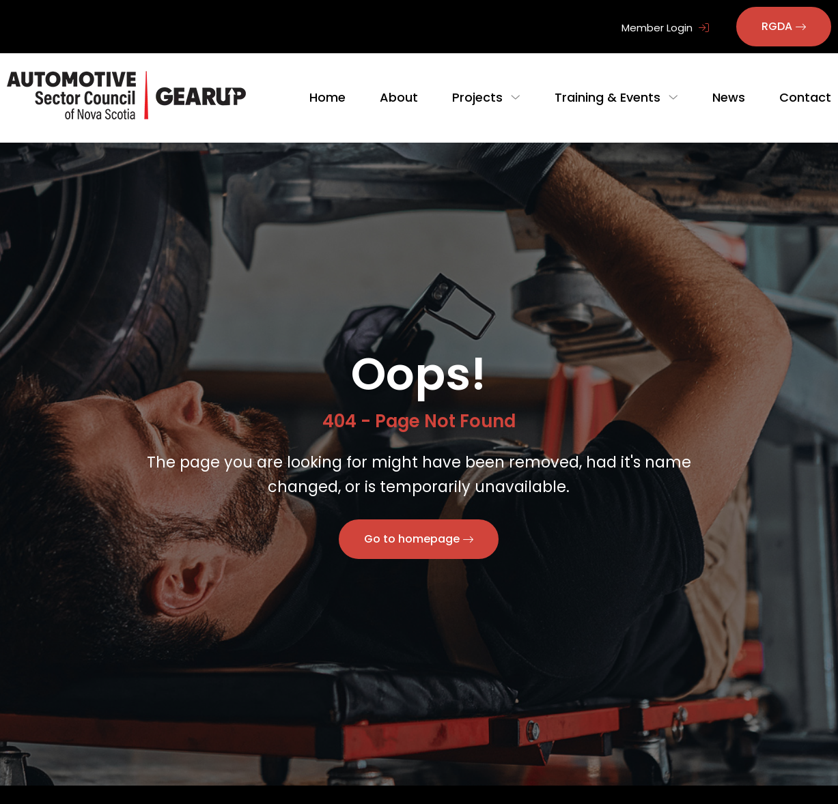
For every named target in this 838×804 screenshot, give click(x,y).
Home (338, 97)
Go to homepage (412, 539)
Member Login (665, 27)
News (728, 97)
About (410, 97)
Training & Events (613, 97)
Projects (488, 97)
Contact (805, 97)
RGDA (777, 26)
